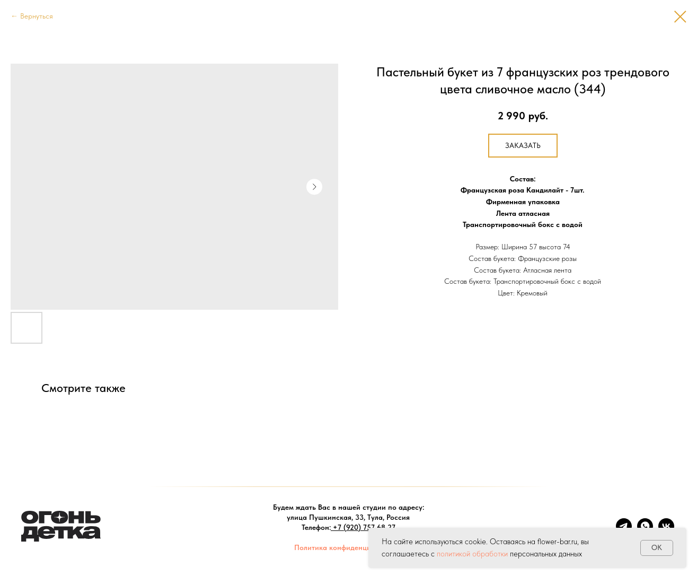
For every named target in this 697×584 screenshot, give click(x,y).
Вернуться (36, 16)
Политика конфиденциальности (348, 547)
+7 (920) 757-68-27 (364, 527)
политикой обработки (472, 554)
